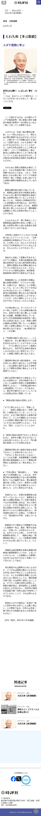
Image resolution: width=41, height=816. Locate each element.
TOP (6, 10)
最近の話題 (16, 10)
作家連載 (13, 21)
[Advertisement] (20, 647)
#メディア (7, 26)
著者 (5, 21)
